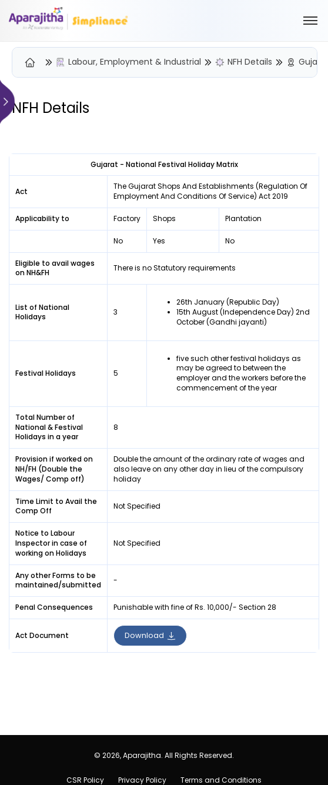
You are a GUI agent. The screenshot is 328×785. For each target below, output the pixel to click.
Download (150, 635)
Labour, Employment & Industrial (134, 62)
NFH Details (249, 62)
